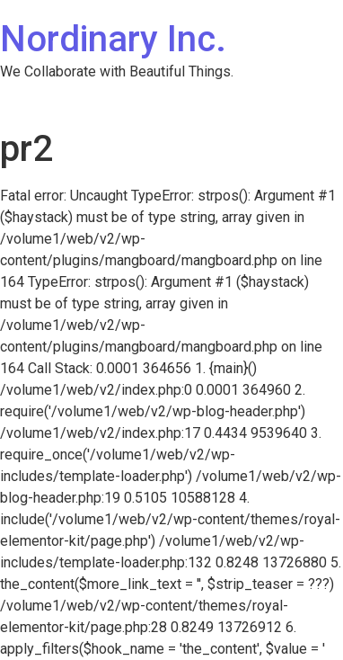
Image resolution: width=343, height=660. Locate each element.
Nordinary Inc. (113, 39)
